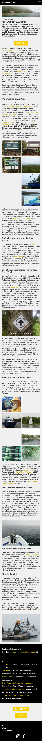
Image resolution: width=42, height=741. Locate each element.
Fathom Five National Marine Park (19, 49)
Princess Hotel (22, 71)
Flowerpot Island (8, 122)
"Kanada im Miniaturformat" (13, 689)
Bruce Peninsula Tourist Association (16, 683)
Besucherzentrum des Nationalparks (19, 107)
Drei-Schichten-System (21, 218)
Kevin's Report (7, 677)
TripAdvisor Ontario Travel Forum (15, 695)
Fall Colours (6, 670)
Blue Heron (36, 244)
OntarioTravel (7, 664)
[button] (39, 2)
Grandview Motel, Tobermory (23, 652)
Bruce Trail (15, 288)
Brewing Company (33, 554)
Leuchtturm (18, 256)
